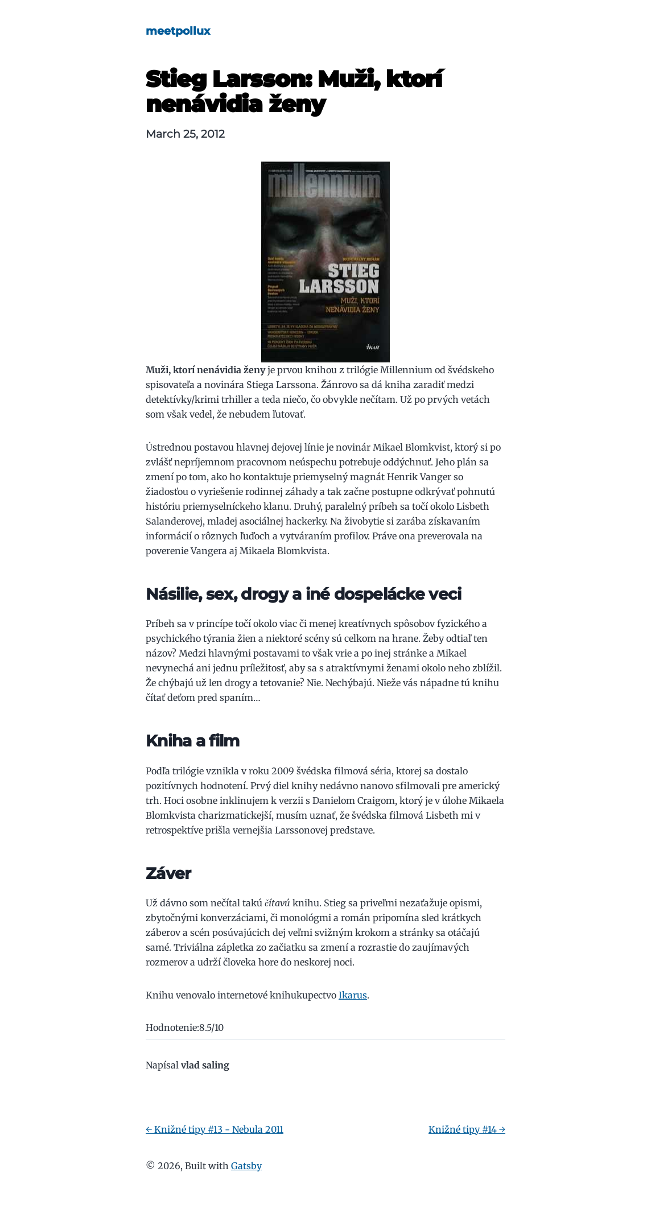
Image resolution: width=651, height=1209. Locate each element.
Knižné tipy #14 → (466, 1129)
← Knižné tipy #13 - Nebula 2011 (214, 1129)
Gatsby (246, 1165)
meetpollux (178, 31)
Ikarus (353, 995)
